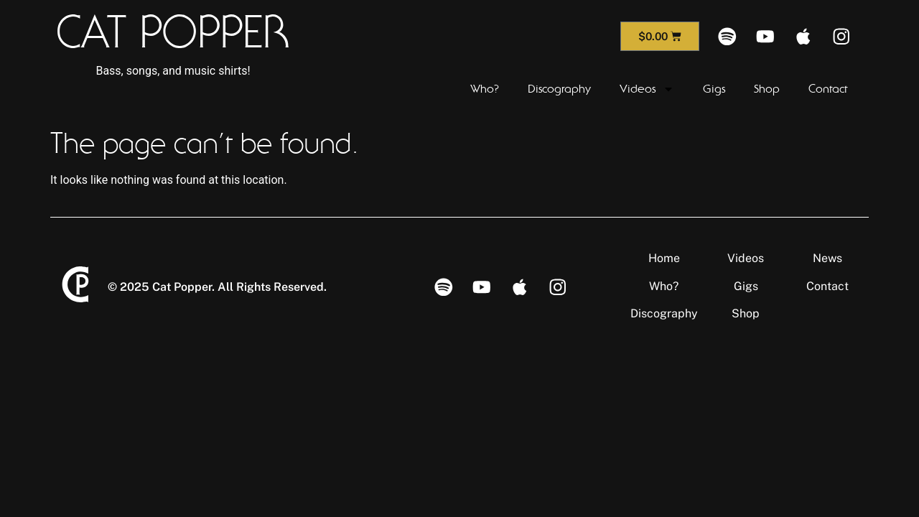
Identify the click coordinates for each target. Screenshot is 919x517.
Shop (767, 89)
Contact (827, 89)
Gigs (714, 89)
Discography (559, 89)
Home (664, 258)
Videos (647, 89)
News (827, 258)
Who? (484, 89)
